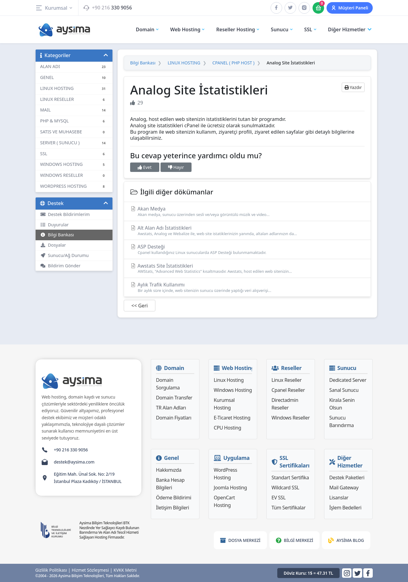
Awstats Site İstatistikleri (247, 268)
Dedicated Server (347, 380)
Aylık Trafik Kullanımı (247, 287)
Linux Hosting (229, 380)
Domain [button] (147, 29)
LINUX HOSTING (184, 63)
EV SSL (278, 497)
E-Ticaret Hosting (232, 417)
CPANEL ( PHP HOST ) (233, 63)
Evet (145, 167)
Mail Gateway (343, 487)
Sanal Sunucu (343, 390)
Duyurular (54, 225)
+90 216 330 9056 (71, 450)
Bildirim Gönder (60, 266)
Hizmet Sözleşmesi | (92, 570)
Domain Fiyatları (173, 417)
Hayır (176, 167)
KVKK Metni (125, 570)
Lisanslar (338, 497)
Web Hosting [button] (188, 29)
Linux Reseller (286, 380)
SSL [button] (310, 29)
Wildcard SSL (285, 487)
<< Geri (139, 305)
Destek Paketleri (346, 477)
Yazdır (353, 87)
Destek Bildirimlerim (65, 214)
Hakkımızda (168, 470)
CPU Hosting (227, 427)
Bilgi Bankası (57, 235)
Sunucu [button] (282, 29)
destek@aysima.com (74, 462)
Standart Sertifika (290, 477)
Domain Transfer (174, 397)
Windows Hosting (233, 390)
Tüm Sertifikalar (288, 507)
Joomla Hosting (230, 487)
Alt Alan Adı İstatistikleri (247, 230)
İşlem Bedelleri (345, 507)
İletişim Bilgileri (172, 507)
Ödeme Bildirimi (173, 497)
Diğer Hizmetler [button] (350, 29)
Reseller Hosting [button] (238, 29)
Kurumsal (54, 7)
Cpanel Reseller (288, 390)
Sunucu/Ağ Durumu (64, 255)
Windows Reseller (290, 417)
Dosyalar (53, 245)
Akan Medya (247, 211)
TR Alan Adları (171, 407)
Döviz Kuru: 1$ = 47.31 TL (308, 573)
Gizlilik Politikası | (53, 570)
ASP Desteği (247, 249)
